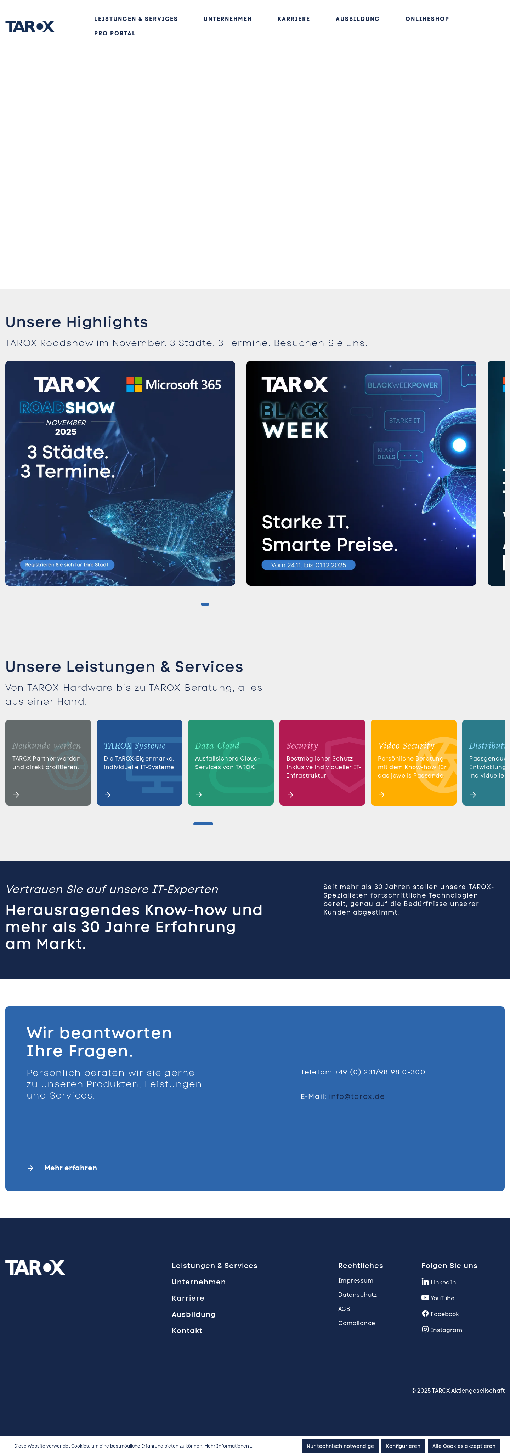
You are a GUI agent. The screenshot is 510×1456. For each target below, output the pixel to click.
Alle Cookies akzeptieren (463, 1446)
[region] (255, 476)
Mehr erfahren (70, 1168)
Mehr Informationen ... (228, 1446)
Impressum (356, 1280)
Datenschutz (357, 1295)
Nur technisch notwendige (340, 1446)
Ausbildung (194, 1314)
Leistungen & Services (215, 1265)
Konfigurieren (403, 1446)
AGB (344, 1309)
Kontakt (187, 1330)
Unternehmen (199, 1281)
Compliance (356, 1323)
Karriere (188, 1298)
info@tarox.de (357, 1096)
